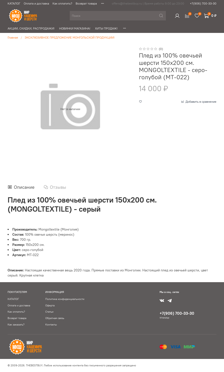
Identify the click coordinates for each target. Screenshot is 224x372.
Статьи (49, 311)
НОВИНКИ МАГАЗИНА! (74, 28)
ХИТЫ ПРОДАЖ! (106, 28)
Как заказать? (16, 324)
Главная (13, 37)
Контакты (51, 324)
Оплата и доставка (36, 3)
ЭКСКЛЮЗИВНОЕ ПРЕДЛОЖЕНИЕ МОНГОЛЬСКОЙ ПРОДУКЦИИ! (70, 37)
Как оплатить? (62, 3)
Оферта (50, 305)
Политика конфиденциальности (64, 299)
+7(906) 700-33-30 (203, 3)
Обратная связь (54, 318)
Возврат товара (86, 3)
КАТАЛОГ (14, 3)
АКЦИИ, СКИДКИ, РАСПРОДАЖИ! (31, 28)
